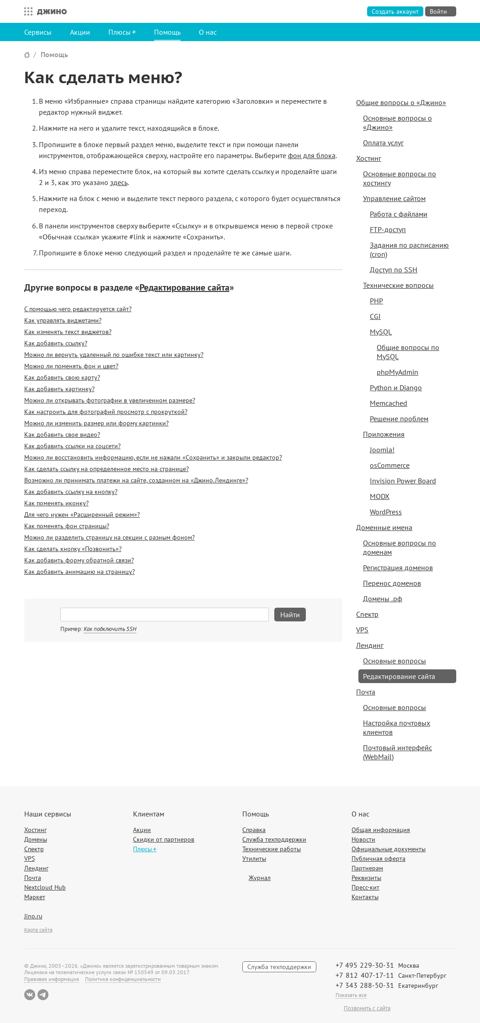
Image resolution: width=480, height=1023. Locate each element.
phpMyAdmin (397, 371)
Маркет (34, 897)
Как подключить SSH (110, 629)
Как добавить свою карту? (62, 377)
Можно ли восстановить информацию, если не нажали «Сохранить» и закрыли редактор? (153, 457)
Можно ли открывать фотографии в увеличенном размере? (109, 400)
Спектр (367, 614)
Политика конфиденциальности (123, 978)
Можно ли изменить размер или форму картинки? (96, 423)
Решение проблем (399, 418)
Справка (254, 830)
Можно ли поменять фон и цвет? (71, 366)
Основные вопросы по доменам (399, 547)
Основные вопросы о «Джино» (397, 122)
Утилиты (254, 858)
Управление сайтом (394, 198)
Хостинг (368, 158)
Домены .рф (382, 598)
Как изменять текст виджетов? (68, 332)
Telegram (42, 994)
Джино (52, 11)
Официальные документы (389, 849)
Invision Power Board (403, 480)
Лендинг (370, 645)
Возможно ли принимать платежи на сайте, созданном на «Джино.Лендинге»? (136, 480)
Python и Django (396, 387)
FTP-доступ (388, 229)
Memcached (388, 403)
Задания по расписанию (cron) (409, 249)
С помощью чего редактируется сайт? (78, 309)
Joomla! (382, 449)
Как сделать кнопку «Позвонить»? (73, 549)
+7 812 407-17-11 (365, 975)
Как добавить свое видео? (62, 434)
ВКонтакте (29, 994)
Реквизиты (366, 878)
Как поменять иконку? (56, 503)
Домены (35, 839)
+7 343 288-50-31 (365, 985)
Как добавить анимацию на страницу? (79, 571)
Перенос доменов (392, 583)
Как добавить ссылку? (55, 343)
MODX (379, 496)
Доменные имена (384, 527)
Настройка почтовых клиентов (396, 727)
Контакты (365, 897)
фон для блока (312, 155)
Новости (363, 839)
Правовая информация (51, 978)
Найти (290, 614)
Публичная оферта (378, 858)
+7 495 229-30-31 (365, 965)
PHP (376, 300)
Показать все (351, 994)
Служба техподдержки (274, 839)
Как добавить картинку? (59, 389)
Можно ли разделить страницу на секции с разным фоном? (109, 537)
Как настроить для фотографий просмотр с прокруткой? (105, 412)
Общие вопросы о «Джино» (401, 102)
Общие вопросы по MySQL (408, 352)
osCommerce (390, 465)
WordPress (386, 511)
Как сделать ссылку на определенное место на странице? (106, 469)
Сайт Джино (27, 54)
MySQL (381, 331)
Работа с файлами (398, 213)
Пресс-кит (365, 887)
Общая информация (381, 830)
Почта (365, 691)
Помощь (167, 32)
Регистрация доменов (398, 567)
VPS (362, 629)
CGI (375, 316)
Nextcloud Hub (45, 887)
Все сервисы (26, 11)
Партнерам (367, 868)
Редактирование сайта (184, 287)
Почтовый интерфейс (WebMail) (397, 752)
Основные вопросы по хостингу (399, 178)
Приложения (384, 434)
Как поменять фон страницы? (66, 526)
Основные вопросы (394, 660)
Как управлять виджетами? (62, 320)
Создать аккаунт (395, 11)
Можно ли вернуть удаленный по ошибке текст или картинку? (113, 354)
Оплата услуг (383, 142)
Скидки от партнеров (163, 839)
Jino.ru (33, 916)
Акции (80, 32)
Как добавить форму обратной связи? (79, 560)
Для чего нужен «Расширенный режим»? (82, 514)
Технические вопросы (398, 285)
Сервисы (38, 32)
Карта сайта (38, 929)
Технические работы (271, 849)
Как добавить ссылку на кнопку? (70, 492)
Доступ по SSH (393, 269)
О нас (208, 32)
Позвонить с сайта (367, 1008)
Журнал (260, 878)
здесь (119, 182)
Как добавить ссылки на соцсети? (72, 446)
